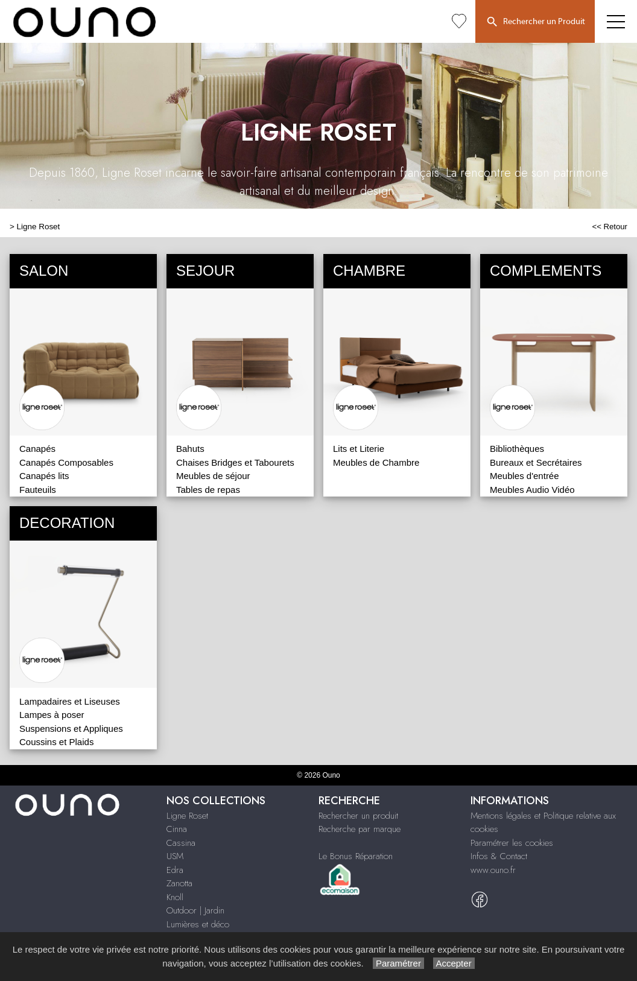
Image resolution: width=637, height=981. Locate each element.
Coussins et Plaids (56, 742)
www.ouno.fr (493, 870)
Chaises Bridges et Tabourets (235, 462)
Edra (174, 870)
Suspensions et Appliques (71, 728)
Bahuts (190, 448)
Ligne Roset (38, 226)
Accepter (454, 963)
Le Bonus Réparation (355, 856)
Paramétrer (398, 963)
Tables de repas (208, 489)
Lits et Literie (358, 448)
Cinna (176, 829)
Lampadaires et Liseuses (69, 701)
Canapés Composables (66, 462)
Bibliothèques (517, 448)
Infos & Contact (499, 856)
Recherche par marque (359, 829)
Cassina (180, 842)
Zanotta (179, 883)
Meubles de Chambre (376, 462)
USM (174, 856)
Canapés (37, 448)
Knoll (174, 897)
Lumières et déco (197, 924)
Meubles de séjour (213, 476)
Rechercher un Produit (535, 22)
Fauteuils (37, 489)
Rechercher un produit (358, 815)
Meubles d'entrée (524, 476)
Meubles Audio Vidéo (532, 489)
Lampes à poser (51, 715)
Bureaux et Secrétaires (536, 462)
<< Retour (609, 226)
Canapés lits (44, 476)
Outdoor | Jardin (195, 910)
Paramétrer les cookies (512, 842)
